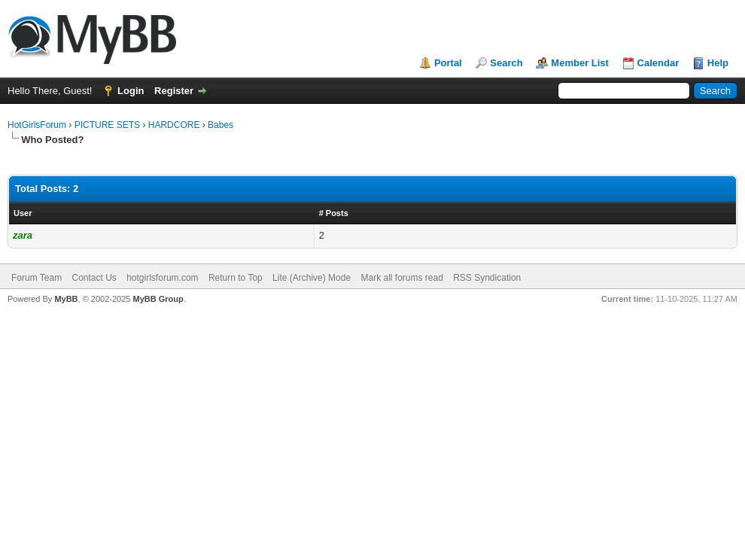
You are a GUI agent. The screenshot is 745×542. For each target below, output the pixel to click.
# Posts (333, 213)
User (23, 213)
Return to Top (235, 278)
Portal (448, 63)
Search (506, 63)
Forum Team (36, 278)
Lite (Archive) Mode (311, 278)
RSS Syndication (487, 278)
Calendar (658, 63)
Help (717, 63)
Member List (580, 63)
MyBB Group (157, 298)
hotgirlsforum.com (162, 278)
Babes (220, 125)
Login (130, 90)
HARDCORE (174, 125)
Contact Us (93, 278)
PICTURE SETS (107, 125)
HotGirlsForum (37, 125)
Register (173, 90)
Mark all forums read (401, 278)
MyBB (66, 298)
